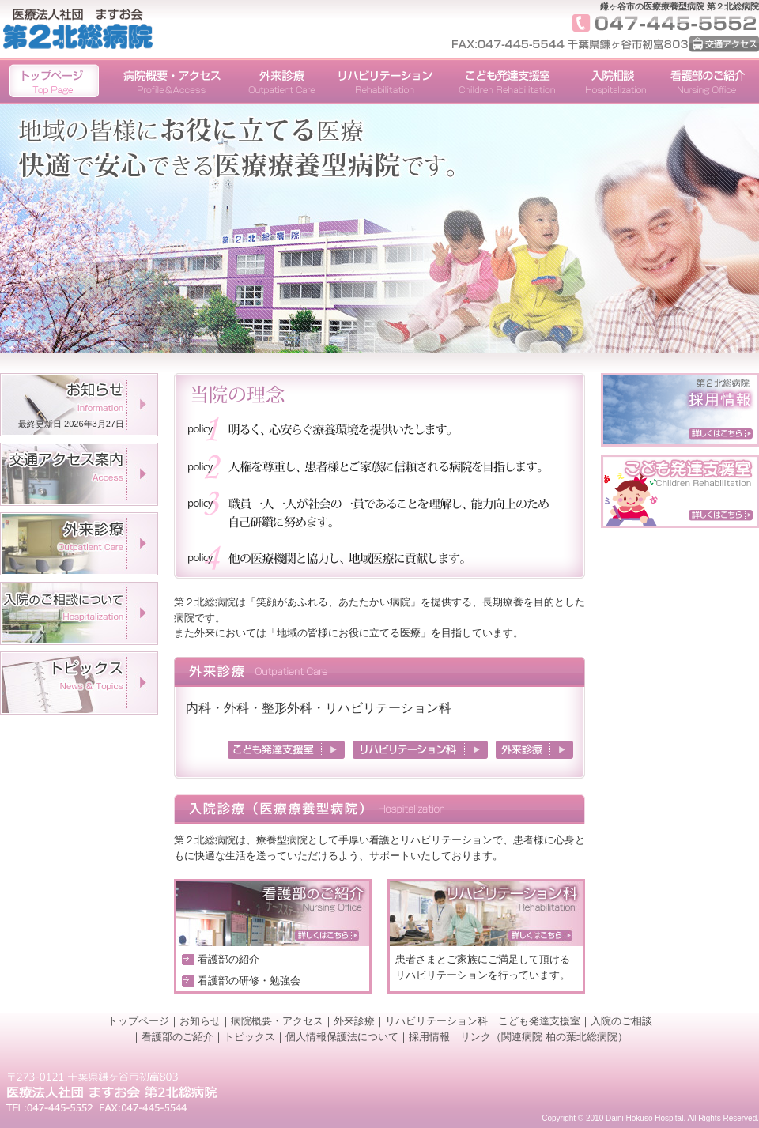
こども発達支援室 (539, 1021)
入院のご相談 (621, 1021)
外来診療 (354, 1021)
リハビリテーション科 (436, 1021)
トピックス (249, 1037)
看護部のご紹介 (177, 1037)
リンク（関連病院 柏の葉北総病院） (544, 1037)
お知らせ (200, 1021)
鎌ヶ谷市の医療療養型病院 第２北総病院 (679, 6)
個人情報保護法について (341, 1037)
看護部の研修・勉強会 (249, 981)
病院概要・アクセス (277, 1021)
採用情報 (429, 1037)
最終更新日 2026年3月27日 (71, 423)
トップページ (138, 1021)
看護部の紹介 (228, 959)
